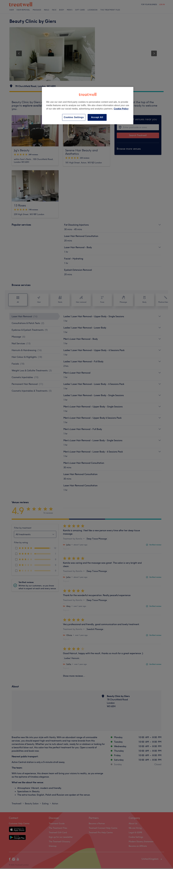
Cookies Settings (74, 117)
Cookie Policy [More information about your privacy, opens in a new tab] (121, 109)
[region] (87, 105)
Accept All (97, 117)
